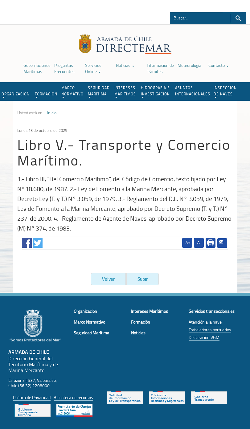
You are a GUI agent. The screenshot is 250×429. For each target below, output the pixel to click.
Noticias (125, 65)
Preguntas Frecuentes (64, 68)
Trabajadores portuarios (210, 330)
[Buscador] (196, 17)
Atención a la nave (205, 322)
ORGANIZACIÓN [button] (16, 94)
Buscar (238, 18)
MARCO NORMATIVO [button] (72, 91)
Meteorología (189, 65)
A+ (187, 242)
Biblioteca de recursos (73, 397)
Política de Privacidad (32, 397)
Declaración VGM (204, 337)
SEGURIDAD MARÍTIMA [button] (99, 91)
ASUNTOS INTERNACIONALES (192, 90)
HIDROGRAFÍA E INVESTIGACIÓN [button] (155, 91)
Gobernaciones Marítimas (37, 68)
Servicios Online (93, 68)
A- (199, 242)
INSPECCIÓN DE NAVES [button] (225, 91)
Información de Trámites (160, 68)
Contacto (218, 65)
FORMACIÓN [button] (46, 94)
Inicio (51, 112)
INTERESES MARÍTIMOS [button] (125, 91)
